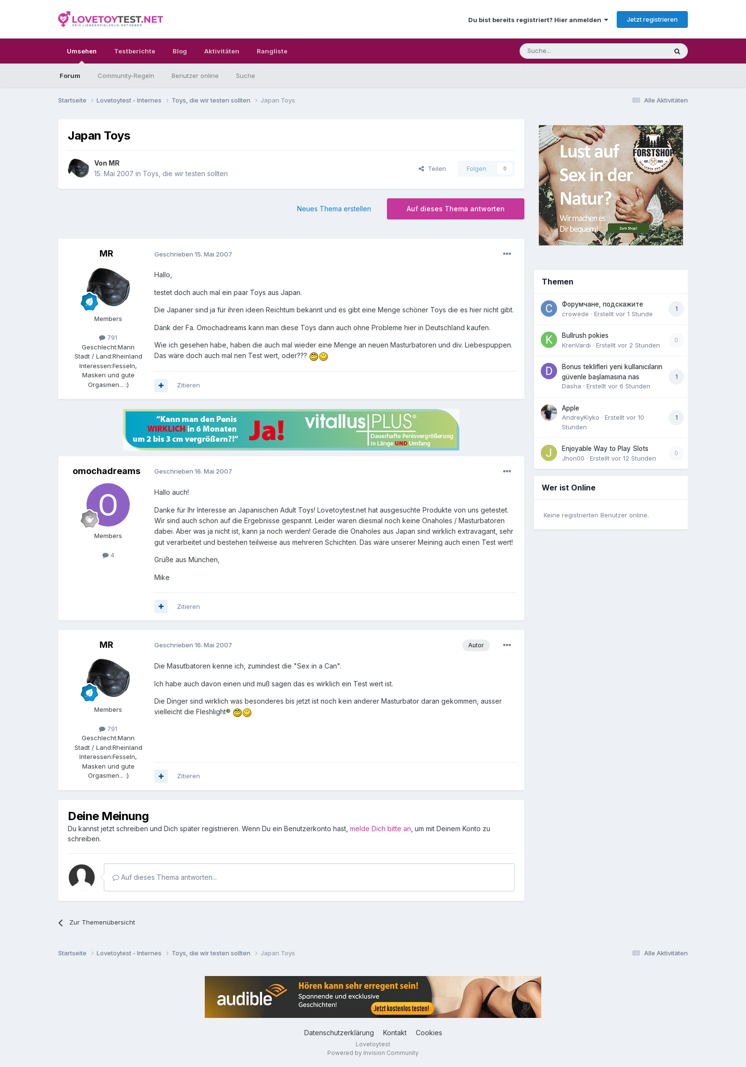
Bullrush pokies (585, 335)
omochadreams (106, 471)
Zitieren (188, 385)
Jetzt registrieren (652, 19)
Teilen (432, 168)
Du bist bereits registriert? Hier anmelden (538, 20)
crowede (575, 314)
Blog (180, 51)
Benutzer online (195, 75)
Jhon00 (573, 458)
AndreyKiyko (580, 417)
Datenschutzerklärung (339, 1032)
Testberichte (134, 51)
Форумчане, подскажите (602, 304)
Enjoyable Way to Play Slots (605, 448)
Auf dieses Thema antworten (456, 209)
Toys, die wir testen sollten (185, 173)
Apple (570, 408)
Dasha (571, 386)
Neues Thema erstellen (334, 209)
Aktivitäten (221, 51)
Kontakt (395, 1032)
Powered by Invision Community (373, 1052)
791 (108, 337)
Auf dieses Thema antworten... (164, 877)
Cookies (429, 1032)
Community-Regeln (126, 75)
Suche (245, 75)
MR (114, 163)
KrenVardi (576, 345)
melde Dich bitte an (380, 828)
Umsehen (82, 55)
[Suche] (563, 51)
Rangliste (272, 51)
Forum (70, 75)
